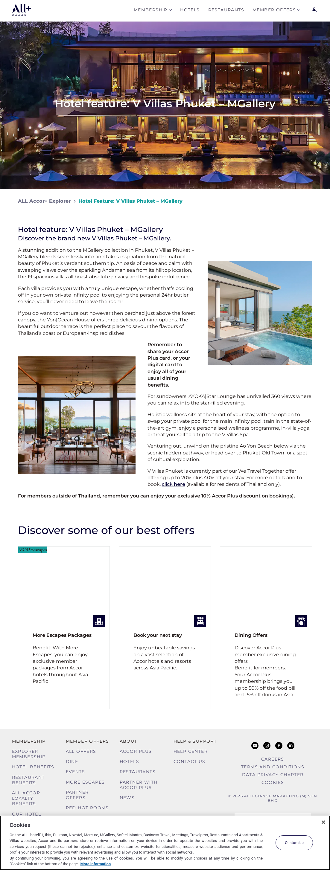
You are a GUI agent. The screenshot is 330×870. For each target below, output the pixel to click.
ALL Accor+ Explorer (44, 201)
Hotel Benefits (33, 767)
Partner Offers (77, 795)
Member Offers (274, 10)
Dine (72, 761)
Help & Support (195, 741)
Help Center (191, 751)
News (127, 797)
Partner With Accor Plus (139, 784)
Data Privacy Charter (273, 774)
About (128, 741)
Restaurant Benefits (28, 780)
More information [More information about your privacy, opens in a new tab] (95, 864)
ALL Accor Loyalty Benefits (26, 798)
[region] (165, 843)
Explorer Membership (29, 754)
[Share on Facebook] (306, 201)
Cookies (272, 782)
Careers (272, 759)
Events (75, 771)
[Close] (323, 822)
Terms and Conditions (272, 767)
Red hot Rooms (87, 808)
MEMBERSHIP (151, 10)
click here (173, 484)
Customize (294, 842)
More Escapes (85, 782)
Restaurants (226, 10)
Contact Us (190, 761)
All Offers (81, 751)
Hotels (190, 10)
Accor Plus (136, 751)
